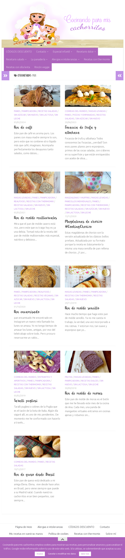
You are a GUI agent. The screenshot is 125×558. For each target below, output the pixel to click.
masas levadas (97, 111)
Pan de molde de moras (84, 393)
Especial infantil (61, 51)
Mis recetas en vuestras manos (26, 533)
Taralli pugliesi (26, 400)
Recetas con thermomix (97, 59)
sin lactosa (46, 115)
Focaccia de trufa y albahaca (81, 130)
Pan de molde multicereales (35, 217)
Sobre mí (111, 533)
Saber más (85, 554)
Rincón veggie (42, 67)
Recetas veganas (43, 295)
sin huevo (32, 115)
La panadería (38, 59)
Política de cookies (58, 533)
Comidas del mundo (76, 111)
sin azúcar (20, 115)
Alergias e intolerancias (64, 59)
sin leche (30, 209)
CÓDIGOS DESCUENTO (19, 51)
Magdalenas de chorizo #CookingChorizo (83, 224)
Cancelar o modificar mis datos (62, 554)
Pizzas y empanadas (84, 115)
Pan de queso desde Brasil (34, 474)
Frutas (69, 377)
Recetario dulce (85, 51)
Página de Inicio (23, 527)
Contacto (41, 51)
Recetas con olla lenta (18, 67)
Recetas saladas (47, 111)
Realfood (19, 201)
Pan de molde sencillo (82, 308)
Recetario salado (15, 59)
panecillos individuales (78, 201)
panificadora (29, 111)
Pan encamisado (27, 311)
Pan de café (23, 127)
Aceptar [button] (40, 554)
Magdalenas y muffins (77, 197)
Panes (17, 111)
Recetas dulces (89, 380)
